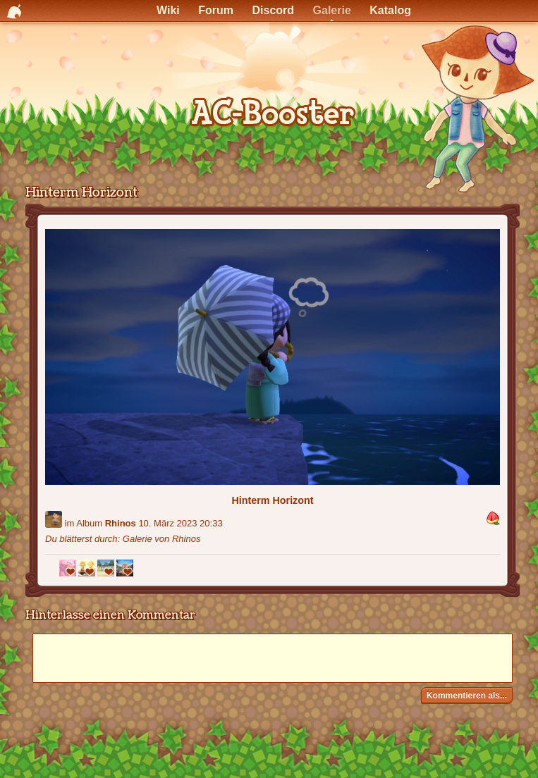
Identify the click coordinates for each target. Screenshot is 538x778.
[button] (493, 519)
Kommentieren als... (467, 695)
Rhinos (120, 523)
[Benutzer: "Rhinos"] (53, 519)
